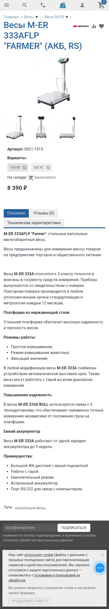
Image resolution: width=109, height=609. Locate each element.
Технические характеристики (34, 223)
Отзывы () (44, 213)
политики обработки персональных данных (38, 540)
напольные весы (30, 508)
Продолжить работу (30, 601)
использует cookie (39, 555)
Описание (16, 213)
